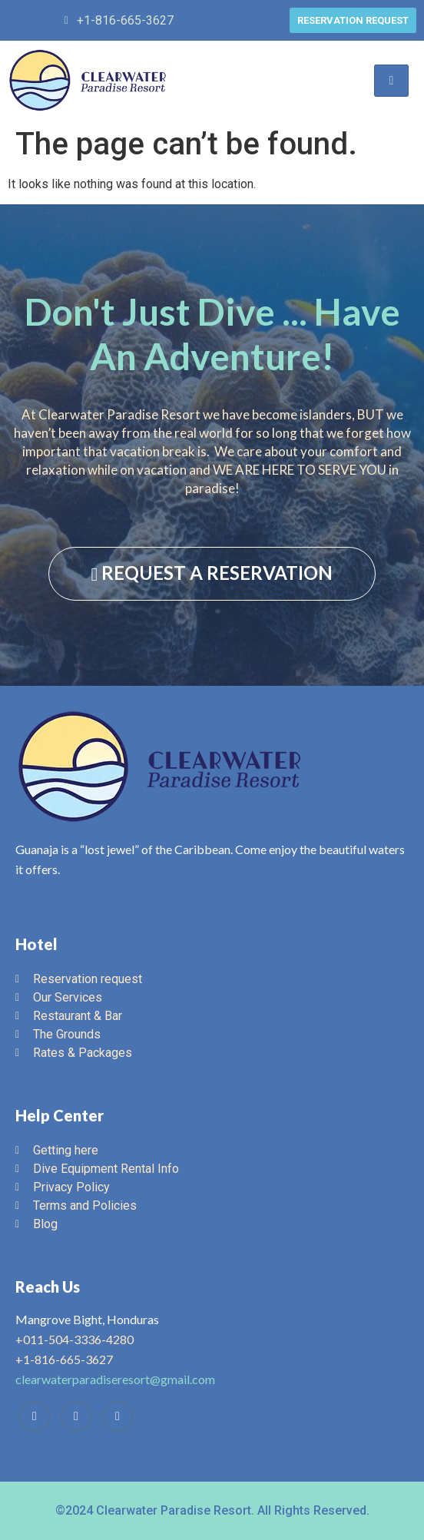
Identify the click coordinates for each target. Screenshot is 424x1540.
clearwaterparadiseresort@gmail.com (115, 1379)
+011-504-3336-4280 (74, 1339)
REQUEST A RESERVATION (212, 573)
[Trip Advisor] (76, 1416)
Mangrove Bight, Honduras (87, 1319)
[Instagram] (117, 1416)
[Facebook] (34, 1416)
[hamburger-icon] (391, 81)
